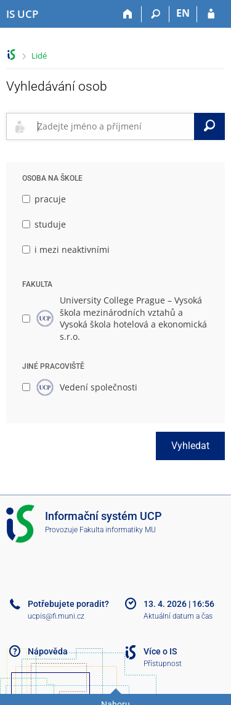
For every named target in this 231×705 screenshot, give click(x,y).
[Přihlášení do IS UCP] (211, 14)
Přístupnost (163, 663)
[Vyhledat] (209, 126)
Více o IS (160, 651)
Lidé (39, 55)
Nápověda (48, 651)
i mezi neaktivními (66, 249)
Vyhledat (190, 445)
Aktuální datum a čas (178, 616)
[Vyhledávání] (155, 14)
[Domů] (128, 14)
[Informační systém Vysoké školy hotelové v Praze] (22, 14)
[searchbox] (113, 126)
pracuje (44, 199)
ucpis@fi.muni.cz (56, 616)
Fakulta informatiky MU (117, 530)
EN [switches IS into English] (183, 13)
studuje (44, 224)
